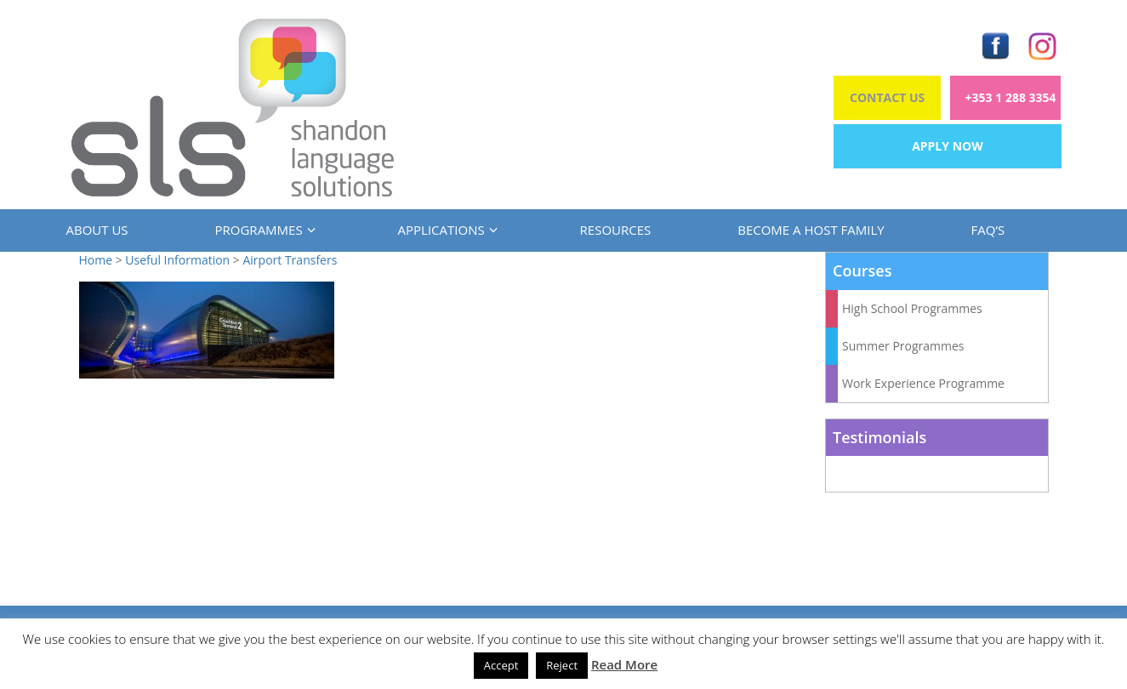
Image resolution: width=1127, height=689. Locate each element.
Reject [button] (562, 665)
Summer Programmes (903, 346)
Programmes (263, 229)
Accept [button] (501, 665)
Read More (624, 664)
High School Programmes (912, 308)
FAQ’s (988, 229)
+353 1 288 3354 (1010, 97)
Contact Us (887, 97)
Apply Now (947, 146)
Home (96, 260)
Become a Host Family (810, 229)
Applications (445, 229)
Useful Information (177, 260)
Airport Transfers (289, 260)
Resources (616, 229)
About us (97, 229)
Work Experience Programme (923, 383)
